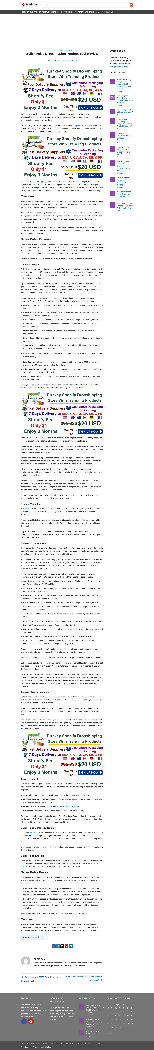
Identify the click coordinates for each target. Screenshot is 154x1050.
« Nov (110, 1033)
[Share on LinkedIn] (71, 946)
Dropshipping (56, 12)
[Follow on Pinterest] (31, 1021)
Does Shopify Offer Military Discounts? (125, 111)
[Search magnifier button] (131, 5)
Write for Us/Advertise (84, 12)
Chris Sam (73, 60)
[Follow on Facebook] (24, 1021)
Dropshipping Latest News (62, 50)
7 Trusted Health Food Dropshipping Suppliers (125, 194)
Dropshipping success (82, 125)
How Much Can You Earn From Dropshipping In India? (123, 150)
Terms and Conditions (90, 1043)
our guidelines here (119, 67)
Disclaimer (60, 1043)
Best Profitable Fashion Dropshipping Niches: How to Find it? (123, 165)
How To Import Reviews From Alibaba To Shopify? (123, 181)
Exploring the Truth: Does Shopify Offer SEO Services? (125, 99)
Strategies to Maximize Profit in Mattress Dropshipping (124, 136)
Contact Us (108, 12)
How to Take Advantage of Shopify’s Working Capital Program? (124, 122)
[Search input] (86, 4)
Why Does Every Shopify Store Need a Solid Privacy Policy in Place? (124, 84)
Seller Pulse (26, 509)
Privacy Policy (72, 1043)
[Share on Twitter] (58, 946)
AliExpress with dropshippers (67, 806)
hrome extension (31, 832)
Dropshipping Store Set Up (38, 12)
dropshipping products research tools (51, 181)
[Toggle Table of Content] (43, 937)
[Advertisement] (77, 30)
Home (23, 12)
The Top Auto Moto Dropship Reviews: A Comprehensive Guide (125, 206)
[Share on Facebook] (54, 946)
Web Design (68, 12)
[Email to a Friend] (62, 946)
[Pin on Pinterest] (66, 946)
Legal (99, 12)
